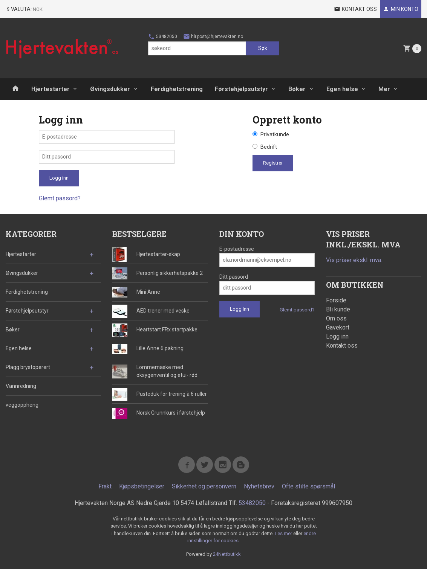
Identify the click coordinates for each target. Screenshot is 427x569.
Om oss (336, 318)
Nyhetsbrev (259, 486)
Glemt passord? (60, 198)
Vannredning (21, 386)
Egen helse (342, 89)
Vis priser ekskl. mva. (354, 260)
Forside (336, 300)
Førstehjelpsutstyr (241, 89)
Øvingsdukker (110, 89)
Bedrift (268, 147)
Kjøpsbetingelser (141, 486)
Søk (262, 48)
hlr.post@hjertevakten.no (213, 36)
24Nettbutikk (227, 554)
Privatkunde (274, 134)
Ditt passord (233, 277)
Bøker (297, 89)
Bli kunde (338, 309)
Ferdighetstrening (177, 89)
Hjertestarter (50, 89)
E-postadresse (236, 249)
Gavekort (337, 327)
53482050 (162, 36)
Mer (384, 89)
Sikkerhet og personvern (204, 486)
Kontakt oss (342, 345)
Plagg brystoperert (28, 367)
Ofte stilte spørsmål (308, 486)
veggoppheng (22, 405)
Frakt (105, 486)
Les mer (284, 533)
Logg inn (337, 336)
